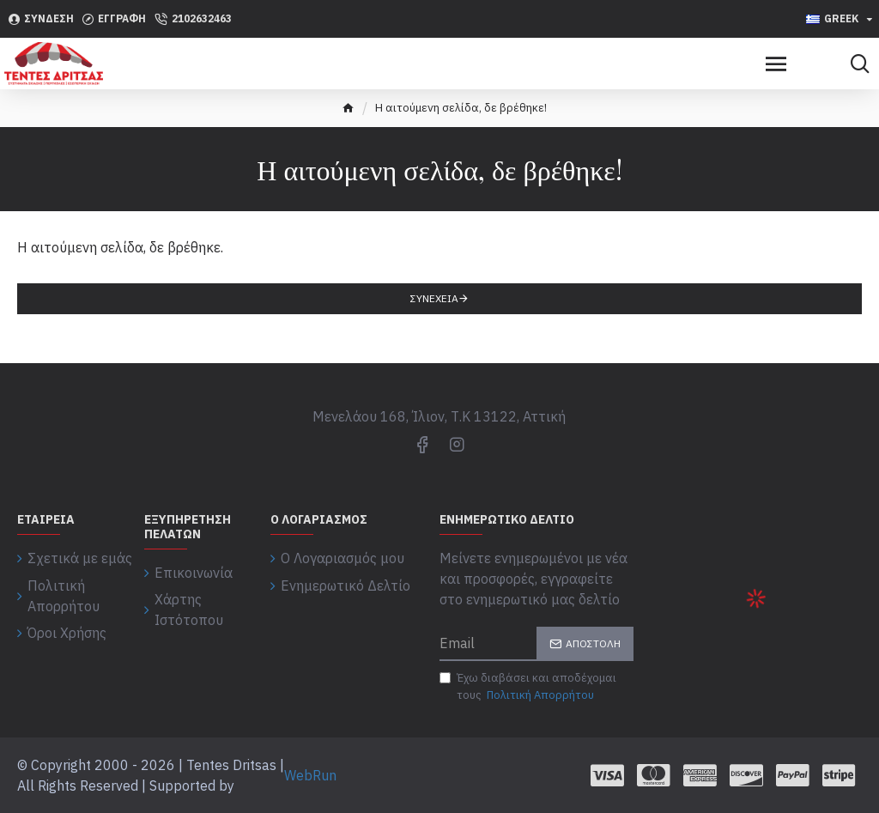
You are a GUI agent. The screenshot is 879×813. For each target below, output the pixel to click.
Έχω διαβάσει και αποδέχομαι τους (528, 686)
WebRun (310, 775)
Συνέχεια (434, 298)
